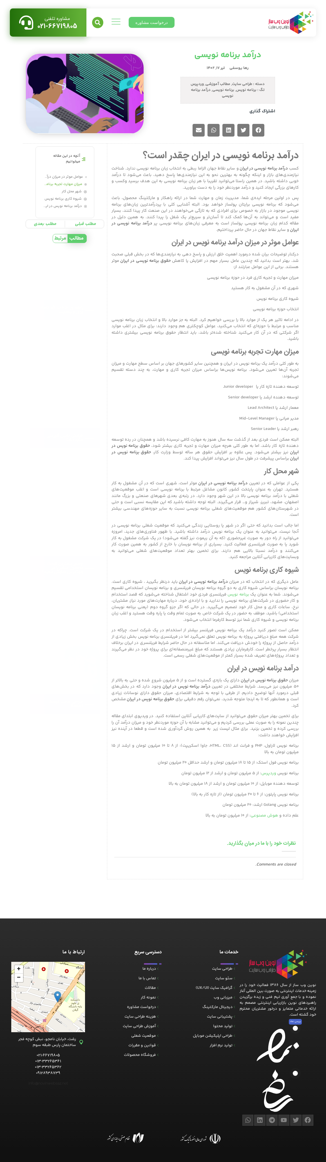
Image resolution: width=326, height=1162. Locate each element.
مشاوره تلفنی (57, 19)
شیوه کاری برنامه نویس (63, 199)
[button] (97, 22)
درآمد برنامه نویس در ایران (62, 206)
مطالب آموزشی (218, 84)
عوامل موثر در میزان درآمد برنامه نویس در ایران (63, 177)
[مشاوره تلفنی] (26, 22)
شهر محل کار (72, 191)
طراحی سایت (242, 84)
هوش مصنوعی (264, 809)
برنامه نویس (246, 90)
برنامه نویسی (223, 90)
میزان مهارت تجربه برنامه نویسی (62, 184)
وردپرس (197, 84)
